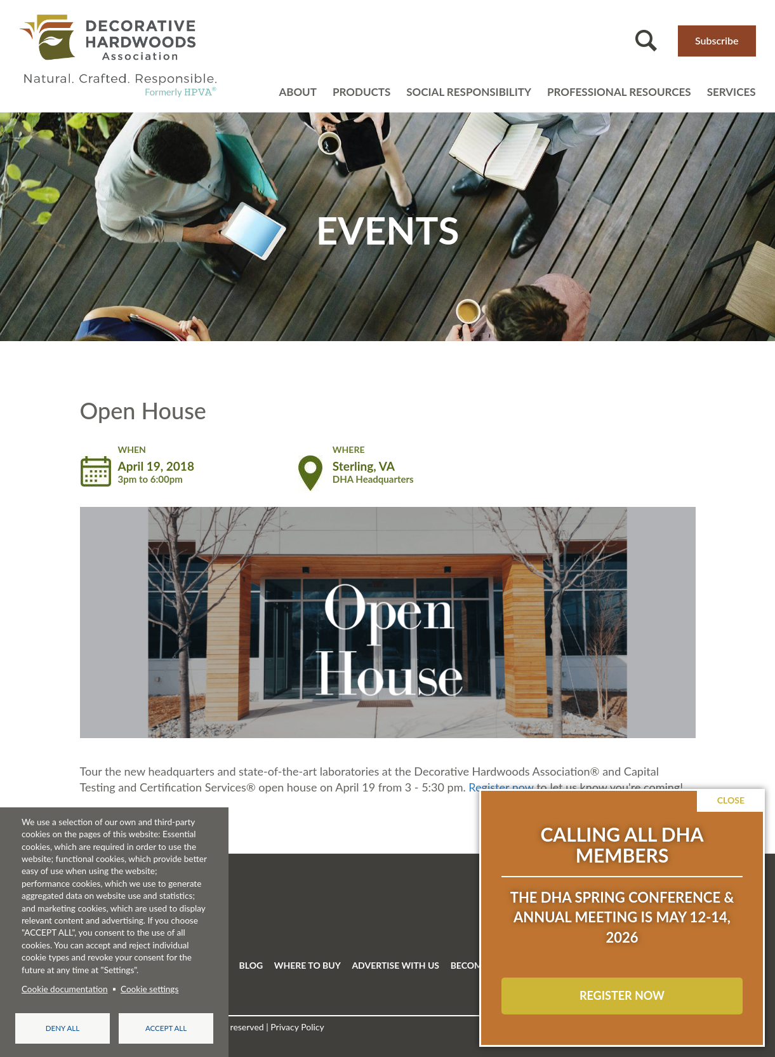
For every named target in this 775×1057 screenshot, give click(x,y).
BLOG (251, 965)
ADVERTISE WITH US (395, 965)
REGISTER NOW (622, 995)
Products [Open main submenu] (361, 91)
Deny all (62, 1028)
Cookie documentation (65, 989)
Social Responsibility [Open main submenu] (468, 91)
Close (731, 800)
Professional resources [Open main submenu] (619, 91)
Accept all (166, 1028)
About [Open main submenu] (298, 91)
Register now (500, 787)
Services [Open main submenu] (731, 91)
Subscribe (717, 40)
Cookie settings (149, 989)
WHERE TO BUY (307, 965)
